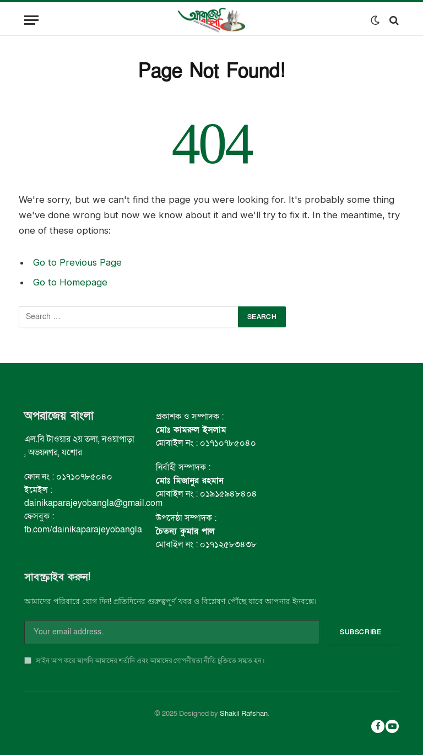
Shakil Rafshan (244, 714)
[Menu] (31, 20)
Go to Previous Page (77, 262)
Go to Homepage (70, 282)
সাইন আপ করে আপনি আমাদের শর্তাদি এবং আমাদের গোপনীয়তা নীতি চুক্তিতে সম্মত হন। (144, 660)
